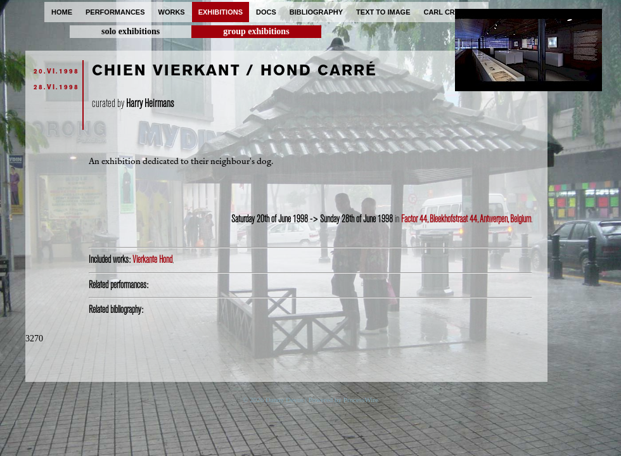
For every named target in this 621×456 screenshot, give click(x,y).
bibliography (316, 12)
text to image (383, 12)
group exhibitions (256, 31)
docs (266, 12)
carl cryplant (452, 12)
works (171, 12)
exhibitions (220, 12)
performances (115, 12)
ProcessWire (360, 399)
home (61, 12)
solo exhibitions (130, 31)
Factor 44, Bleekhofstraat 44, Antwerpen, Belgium (466, 219)
